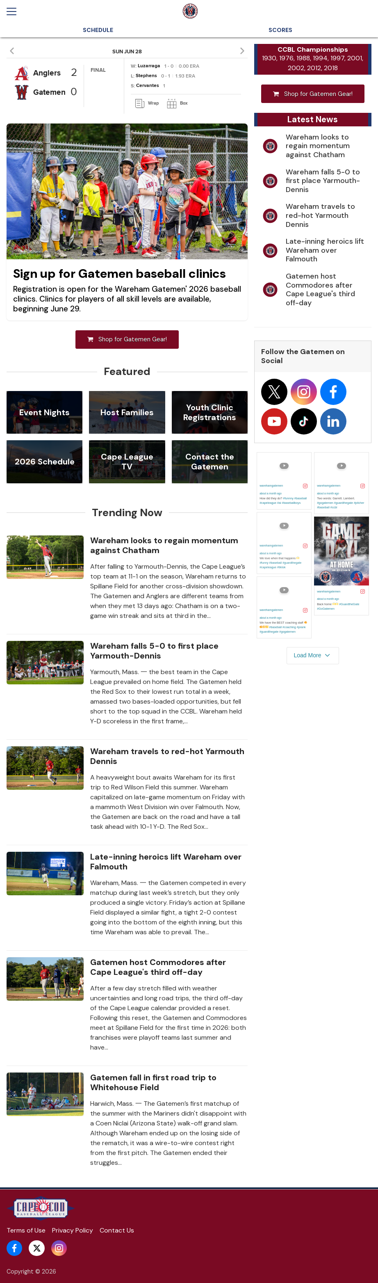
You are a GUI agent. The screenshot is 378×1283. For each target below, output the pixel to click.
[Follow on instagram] (304, 393)
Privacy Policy (72, 1230)
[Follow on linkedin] (333, 423)
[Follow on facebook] (333, 393)
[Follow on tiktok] (304, 423)
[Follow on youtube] (274, 423)
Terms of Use (26, 1230)
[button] (13, 51)
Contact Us (117, 1230)
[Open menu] (15, 11)
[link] (147, 103)
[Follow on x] (274, 393)
